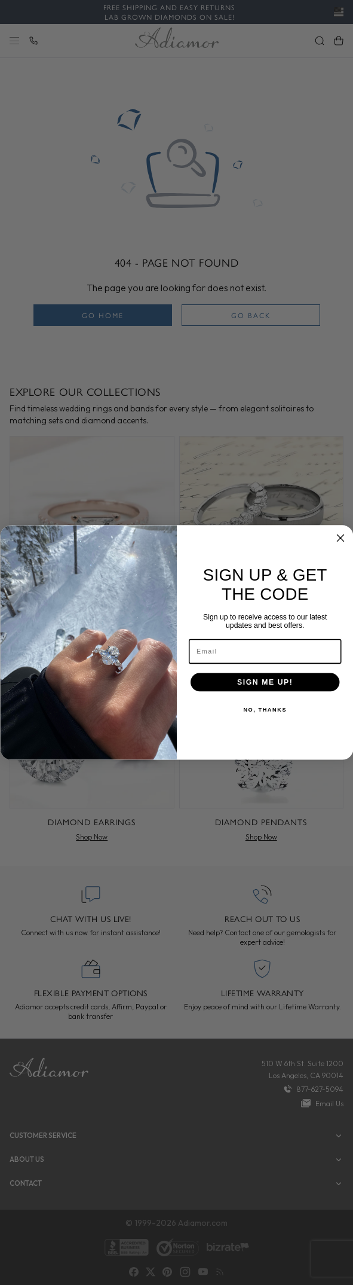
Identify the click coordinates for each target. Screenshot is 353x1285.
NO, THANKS (265, 710)
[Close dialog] (340, 538)
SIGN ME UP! (265, 682)
